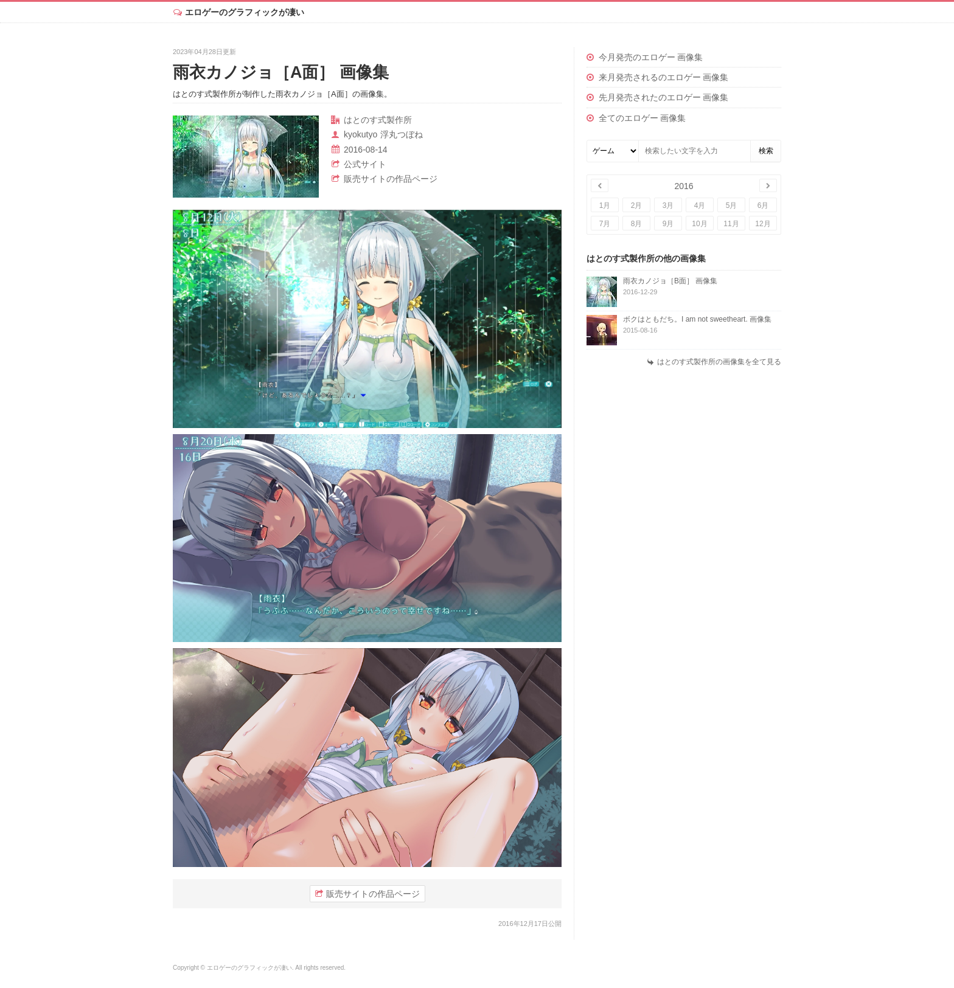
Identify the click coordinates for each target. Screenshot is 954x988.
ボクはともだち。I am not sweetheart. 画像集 (697, 319)
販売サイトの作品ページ (390, 179)
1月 (605, 205)
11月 (731, 223)
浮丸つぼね (401, 134)
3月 (668, 205)
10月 (699, 223)
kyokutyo (360, 134)
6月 (763, 205)
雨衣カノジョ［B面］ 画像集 (670, 281)
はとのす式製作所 (378, 120)
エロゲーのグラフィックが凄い (244, 12)
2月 (636, 205)
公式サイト (365, 164)
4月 (700, 205)
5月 (731, 205)
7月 (605, 223)
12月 (762, 223)
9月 (668, 223)
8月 (636, 223)
